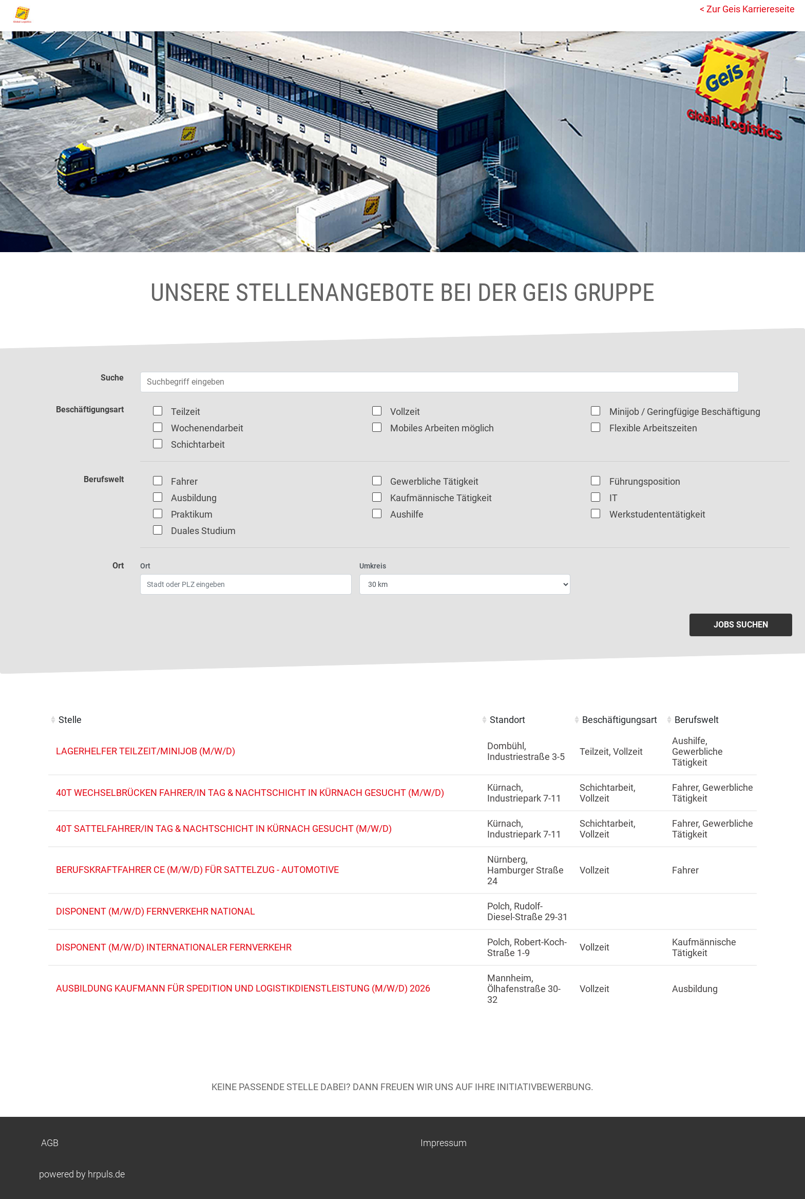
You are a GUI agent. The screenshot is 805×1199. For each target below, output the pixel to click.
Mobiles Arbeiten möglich (442, 428)
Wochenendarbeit (207, 428)
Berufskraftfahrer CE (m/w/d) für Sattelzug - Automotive (197, 869)
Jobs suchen (741, 625)
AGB (50, 1142)
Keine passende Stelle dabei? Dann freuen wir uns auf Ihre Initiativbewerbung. (402, 1086)
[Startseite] (54, 14)
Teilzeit (185, 411)
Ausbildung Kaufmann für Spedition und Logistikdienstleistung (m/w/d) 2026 (243, 988)
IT (613, 497)
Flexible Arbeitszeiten (653, 428)
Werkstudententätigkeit (657, 514)
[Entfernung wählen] (465, 584)
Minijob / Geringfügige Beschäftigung (684, 411)
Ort (145, 566)
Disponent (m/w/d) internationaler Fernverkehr (174, 947)
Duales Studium (203, 530)
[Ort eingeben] (246, 584)
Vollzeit (405, 411)
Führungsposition (644, 481)
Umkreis (372, 566)
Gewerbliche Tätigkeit (434, 481)
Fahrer (184, 481)
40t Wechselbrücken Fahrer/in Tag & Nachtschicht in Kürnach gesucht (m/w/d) (250, 792)
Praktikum (192, 514)
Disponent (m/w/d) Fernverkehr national (155, 911)
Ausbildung (194, 497)
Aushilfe (407, 514)
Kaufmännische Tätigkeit (441, 497)
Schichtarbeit (198, 444)
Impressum (443, 1142)
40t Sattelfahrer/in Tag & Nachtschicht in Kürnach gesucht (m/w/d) (224, 828)
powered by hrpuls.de (82, 1174)
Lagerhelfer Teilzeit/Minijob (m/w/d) (145, 751)
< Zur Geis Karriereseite (747, 9)
